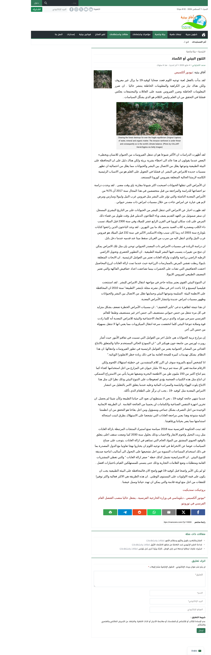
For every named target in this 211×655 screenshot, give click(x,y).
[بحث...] (50, 3)
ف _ (173, 42)
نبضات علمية (161, 34)
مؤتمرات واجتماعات (127, 34)
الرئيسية (189, 34)
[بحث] (32, 3)
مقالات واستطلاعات (105, 34)
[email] (164, 601)
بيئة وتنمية (146, 34)
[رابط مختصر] (164, 522)
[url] (164, 610)
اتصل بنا (45, 34)
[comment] (136, 579)
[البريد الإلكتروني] (41, 9)
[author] (164, 593)
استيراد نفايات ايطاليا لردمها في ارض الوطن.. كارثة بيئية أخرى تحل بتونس (156, 549)
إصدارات (57, 34)
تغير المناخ (86, 34)
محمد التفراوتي (185, 65)
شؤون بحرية (177, 34)
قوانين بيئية (71, 34)
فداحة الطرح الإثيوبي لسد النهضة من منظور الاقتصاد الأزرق (162, 545)
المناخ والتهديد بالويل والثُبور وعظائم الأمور (169, 540)
